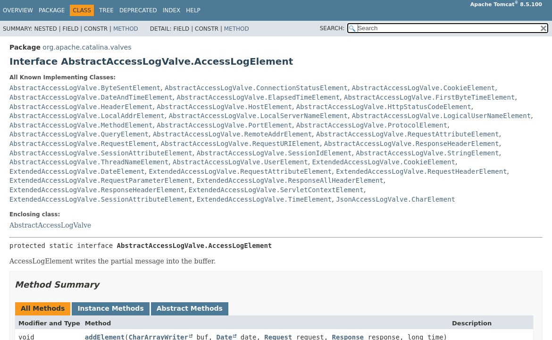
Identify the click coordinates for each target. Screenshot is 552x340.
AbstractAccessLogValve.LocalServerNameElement (258, 115)
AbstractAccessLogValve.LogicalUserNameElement (441, 115)
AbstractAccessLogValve (50, 225)
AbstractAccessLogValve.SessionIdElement (274, 153)
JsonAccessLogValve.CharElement (395, 199)
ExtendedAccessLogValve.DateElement (77, 171)
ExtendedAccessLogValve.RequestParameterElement (100, 180)
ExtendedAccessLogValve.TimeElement (264, 199)
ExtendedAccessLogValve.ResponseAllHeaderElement (290, 180)
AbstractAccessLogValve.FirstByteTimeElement (429, 97)
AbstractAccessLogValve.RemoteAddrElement (232, 134)
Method (125, 29)
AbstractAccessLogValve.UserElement (240, 162)
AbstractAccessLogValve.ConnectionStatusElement (256, 88)
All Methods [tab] (43, 308)
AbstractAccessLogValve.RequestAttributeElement (407, 134)
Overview (18, 10)
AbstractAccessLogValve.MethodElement (80, 125)
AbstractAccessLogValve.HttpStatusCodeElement (383, 106)
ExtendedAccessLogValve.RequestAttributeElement (240, 171)
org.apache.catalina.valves (86, 47)
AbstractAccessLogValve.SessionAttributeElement (100, 153)
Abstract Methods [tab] (190, 308)
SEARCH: (332, 28)
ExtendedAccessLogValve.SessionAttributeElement (100, 199)
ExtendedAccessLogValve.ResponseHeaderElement (96, 190)
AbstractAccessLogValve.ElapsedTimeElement (258, 97)
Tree (106, 10)
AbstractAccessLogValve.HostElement (224, 106)
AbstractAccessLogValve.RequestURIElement (240, 143)
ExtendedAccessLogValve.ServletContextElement (276, 190)
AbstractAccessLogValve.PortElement (224, 125)
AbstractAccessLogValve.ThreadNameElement (88, 162)
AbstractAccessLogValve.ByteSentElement (84, 88)
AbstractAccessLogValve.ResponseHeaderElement (411, 143)
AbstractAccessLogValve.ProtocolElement (371, 125)
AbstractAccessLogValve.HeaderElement (80, 106)
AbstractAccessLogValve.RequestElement (83, 143)
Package (52, 10)
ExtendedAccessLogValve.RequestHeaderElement (421, 171)
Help (193, 10)
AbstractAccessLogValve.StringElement (427, 153)
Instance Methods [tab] (110, 308)
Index (172, 10)
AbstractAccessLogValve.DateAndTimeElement (91, 97)
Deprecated (138, 10)
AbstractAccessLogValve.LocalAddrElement (87, 115)
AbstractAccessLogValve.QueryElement (79, 134)
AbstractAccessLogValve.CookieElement (423, 88)
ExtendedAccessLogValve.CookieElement (383, 162)
